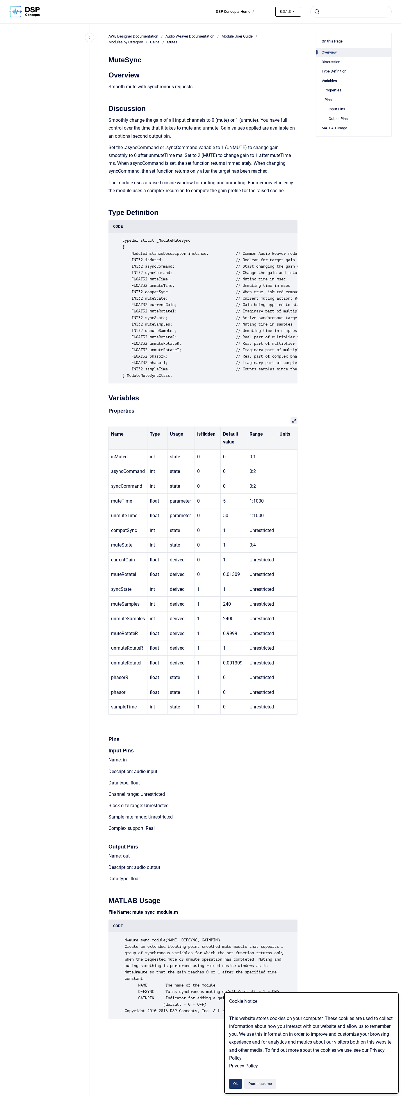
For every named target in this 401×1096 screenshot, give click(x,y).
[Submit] (317, 11)
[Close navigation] (89, 37)
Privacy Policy (243, 1066)
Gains (155, 42)
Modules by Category (125, 42)
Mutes (172, 42)
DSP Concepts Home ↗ (235, 11)
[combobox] (351, 11)
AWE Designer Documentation (133, 36)
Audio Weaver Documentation (189, 36)
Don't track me (260, 1083)
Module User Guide (237, 36)
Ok (235, 1083)
